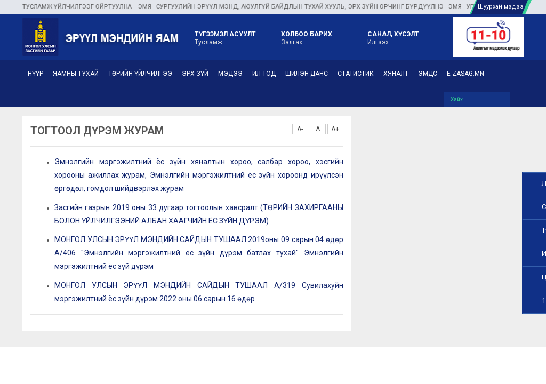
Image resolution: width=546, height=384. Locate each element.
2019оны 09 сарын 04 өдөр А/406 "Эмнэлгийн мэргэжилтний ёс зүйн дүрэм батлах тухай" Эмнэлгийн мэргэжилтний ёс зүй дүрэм (198, 252)
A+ (335, 129)
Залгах (306, 37)
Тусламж (225, 37)
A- (300, 129)
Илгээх (393, 37)
